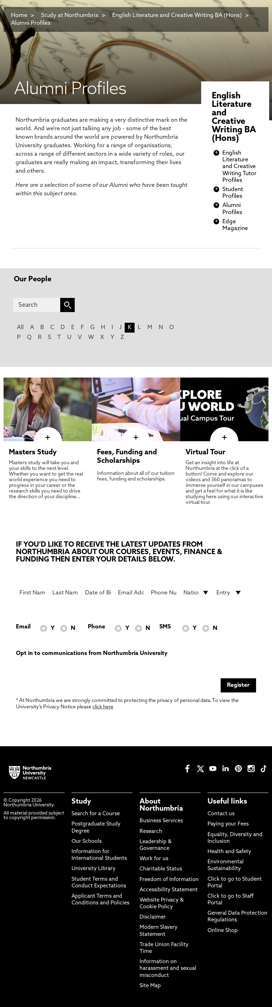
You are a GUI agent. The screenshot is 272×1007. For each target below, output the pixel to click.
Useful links (227, 801)
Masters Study (33, 452)
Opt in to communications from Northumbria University (92, 653)
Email (23, 627)
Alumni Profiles (31, 23)
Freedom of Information (169, 879)
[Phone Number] (163, 593)
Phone (96, 627)
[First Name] (32, 593)
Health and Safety (229, 851)
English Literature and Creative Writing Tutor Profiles (239, 166)
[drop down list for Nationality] (196, 593)
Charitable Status (161, 869)
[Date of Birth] (97, 593)
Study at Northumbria (69, 15)
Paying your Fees (228, 824)
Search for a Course (96, 814)
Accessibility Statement (169, 890)
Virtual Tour (205, 452)
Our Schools (87, 841)
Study (81, 801)
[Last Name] (65, 593)
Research (151, 831)
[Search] (36, 305)
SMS (165, 627)
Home (19, 15)
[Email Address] (130, 593)
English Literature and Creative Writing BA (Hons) (177, 15)
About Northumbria (161, 805)
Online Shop (223, 930)
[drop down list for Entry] (229, 593)
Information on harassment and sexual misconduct (168, 968)
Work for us (154, 859)
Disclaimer (153, 917)
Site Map (150, 986)
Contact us (221, 814)
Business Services (161, 821)
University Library (93, 868)
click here (102, 707)
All (20, 327)
